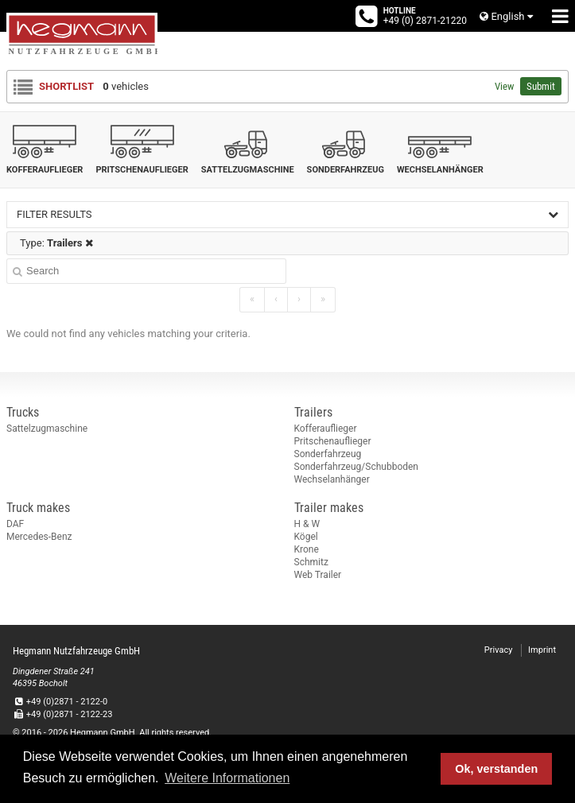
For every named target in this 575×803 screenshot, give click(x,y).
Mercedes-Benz (39, 536)
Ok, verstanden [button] (496, 768)
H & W (307, 524)
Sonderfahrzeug (328, 454)
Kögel (306, 536)
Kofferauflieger (325, 428)
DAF (15, 524)
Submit (540, 86)
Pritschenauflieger (332, 441)
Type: (56, 243)
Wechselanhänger (332, 479)
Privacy (498, 650)
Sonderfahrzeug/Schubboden (356, 466)
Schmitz (311, 562)
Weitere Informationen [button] (227, 778)
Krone (306, 549)
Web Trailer (318, 574)
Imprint (542, 650)
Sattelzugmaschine (46, 428)
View (504, 86)
